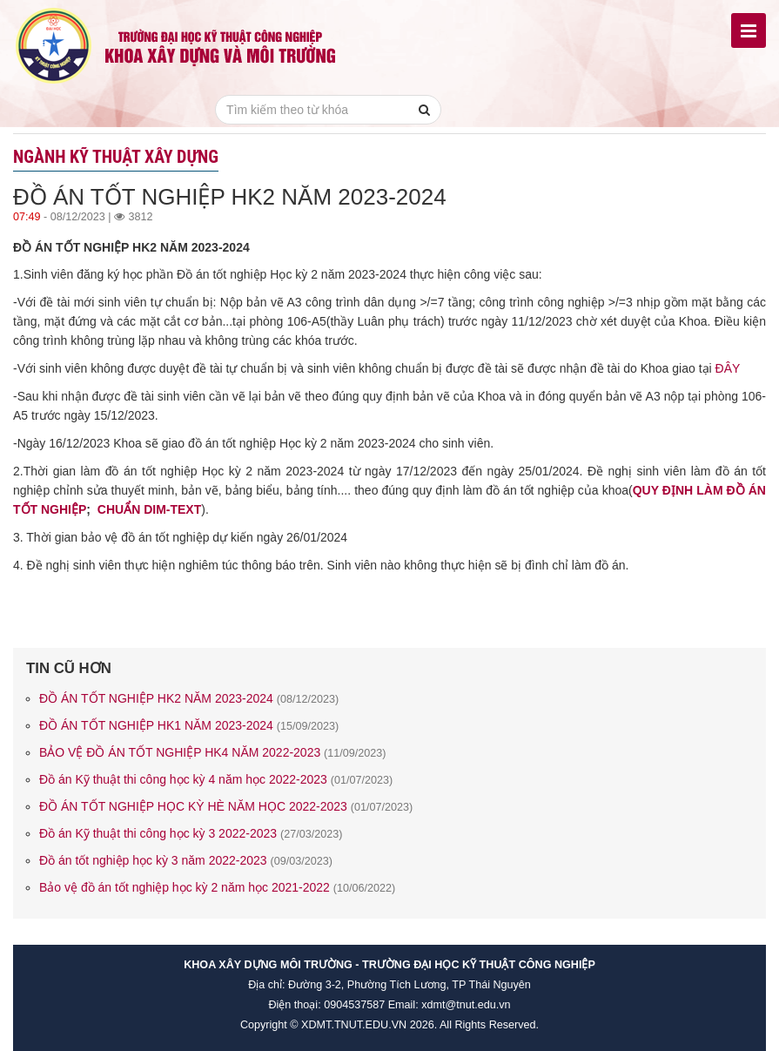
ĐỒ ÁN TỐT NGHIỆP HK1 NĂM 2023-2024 (189, 725)
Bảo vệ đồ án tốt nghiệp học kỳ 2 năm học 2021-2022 (217, 887)
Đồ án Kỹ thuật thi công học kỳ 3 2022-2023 (190, 833)
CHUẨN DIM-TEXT (149, 509)
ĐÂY (728, 368)
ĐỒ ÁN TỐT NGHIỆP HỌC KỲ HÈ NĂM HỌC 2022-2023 (226, 806)
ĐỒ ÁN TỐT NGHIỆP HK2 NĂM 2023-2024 (189, 698)
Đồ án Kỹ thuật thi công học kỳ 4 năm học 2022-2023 (216, 779)
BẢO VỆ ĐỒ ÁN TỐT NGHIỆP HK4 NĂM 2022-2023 (212, 752)
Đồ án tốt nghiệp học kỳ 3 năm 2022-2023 (185, 860)
